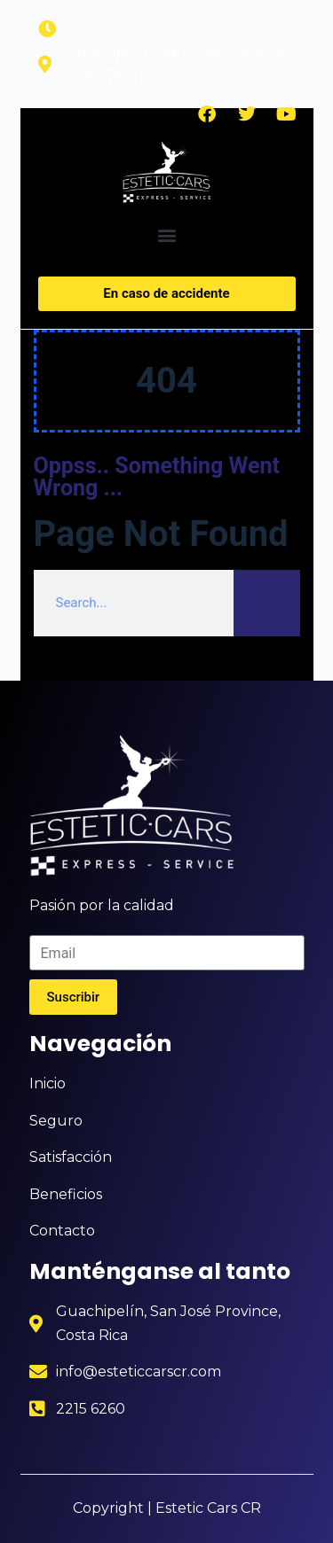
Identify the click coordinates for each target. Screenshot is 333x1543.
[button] (166, 235)
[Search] (267, 603)
